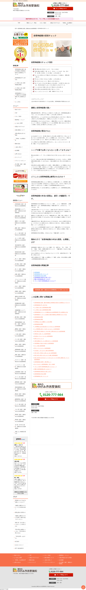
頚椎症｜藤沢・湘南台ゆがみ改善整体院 (20, 292)
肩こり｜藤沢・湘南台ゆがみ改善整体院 (20, 259)
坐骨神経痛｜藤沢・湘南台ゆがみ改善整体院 (27, 28)
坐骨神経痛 (37, 272)
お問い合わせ (18, 153)
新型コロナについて (39, 338)
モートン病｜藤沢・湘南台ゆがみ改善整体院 (20, 377)
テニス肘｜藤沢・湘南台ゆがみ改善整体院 (20, 340)
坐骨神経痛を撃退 (38, 317)
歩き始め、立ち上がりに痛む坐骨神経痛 (44, 350)
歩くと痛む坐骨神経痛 (39, 345)
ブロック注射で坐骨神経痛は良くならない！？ (45, 366)
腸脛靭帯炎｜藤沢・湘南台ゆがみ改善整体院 (20, 400)
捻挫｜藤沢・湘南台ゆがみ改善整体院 (20, 355)
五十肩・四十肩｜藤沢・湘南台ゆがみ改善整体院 (20, 426)
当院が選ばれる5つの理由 (20, 134)
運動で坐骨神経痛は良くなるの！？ (42, 369)
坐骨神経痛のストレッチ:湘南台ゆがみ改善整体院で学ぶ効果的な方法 (51, 312)
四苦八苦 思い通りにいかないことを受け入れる (20, 524)
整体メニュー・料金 (31, 22)
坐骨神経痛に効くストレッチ (41, 274)
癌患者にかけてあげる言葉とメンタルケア (20, 501)
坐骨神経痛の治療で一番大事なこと (42, 361)
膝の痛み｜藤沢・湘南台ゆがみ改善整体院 (20, 317)
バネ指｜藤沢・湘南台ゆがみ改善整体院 (20, 335)
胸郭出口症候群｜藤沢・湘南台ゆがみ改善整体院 (20, 298)
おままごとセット (19, 544)
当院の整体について (20, 130)
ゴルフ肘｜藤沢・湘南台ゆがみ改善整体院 (20, 410)
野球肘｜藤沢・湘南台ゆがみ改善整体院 (20, 415)
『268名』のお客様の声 (67, 23)
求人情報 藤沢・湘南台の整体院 (20, 165)
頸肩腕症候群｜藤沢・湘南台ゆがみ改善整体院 (20, 305)
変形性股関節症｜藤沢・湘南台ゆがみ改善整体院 (20, 389)
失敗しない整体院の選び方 (20, 432)
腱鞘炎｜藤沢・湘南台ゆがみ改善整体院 (20, 329)
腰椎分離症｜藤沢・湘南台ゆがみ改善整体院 (20, 216)
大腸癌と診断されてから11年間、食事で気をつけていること (20, 517)
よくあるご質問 (19, 123)
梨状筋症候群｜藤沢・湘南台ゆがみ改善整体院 (20, 253)
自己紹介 (17, 541)
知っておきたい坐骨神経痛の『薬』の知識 (44, 364)
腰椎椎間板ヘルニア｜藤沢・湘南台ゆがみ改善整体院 (20, 211)
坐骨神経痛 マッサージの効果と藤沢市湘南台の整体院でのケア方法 (50, 314)
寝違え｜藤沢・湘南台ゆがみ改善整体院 (20, 345)
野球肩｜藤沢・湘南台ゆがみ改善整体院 (20, 420)
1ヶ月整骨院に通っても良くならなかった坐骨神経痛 (47, 329)
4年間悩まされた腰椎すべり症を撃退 (43, 321)
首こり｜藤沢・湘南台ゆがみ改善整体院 (20, 270)
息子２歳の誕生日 (19, 548)
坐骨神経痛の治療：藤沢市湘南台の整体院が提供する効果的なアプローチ (52, 302)
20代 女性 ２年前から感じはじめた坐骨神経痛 (45, 353)
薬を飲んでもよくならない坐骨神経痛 (43, 336)
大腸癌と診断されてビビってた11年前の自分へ (20, 507)
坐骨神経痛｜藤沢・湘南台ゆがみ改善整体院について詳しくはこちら (51, 289)
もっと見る (17, 101)
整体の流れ (17, 143)
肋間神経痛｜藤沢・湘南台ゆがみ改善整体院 (20, 350)
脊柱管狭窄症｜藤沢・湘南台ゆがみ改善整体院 (20, 247)
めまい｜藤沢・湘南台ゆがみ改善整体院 (20, 287)
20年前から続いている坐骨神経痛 (42, 333)
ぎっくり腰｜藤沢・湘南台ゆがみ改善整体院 (20, 234)
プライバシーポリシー (20, 160)
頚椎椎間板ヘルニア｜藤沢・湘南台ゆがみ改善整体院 (20, 312)
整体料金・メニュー (20, 119)
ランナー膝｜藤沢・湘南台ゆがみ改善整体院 (20, 405)
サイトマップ (18, 157)
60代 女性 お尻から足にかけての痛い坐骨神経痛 (46, 355)
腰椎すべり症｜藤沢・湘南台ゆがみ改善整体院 (20, 223)
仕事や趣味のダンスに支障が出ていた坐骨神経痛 (46, 341)
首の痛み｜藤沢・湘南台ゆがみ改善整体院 (20, 264)
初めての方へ (18, 109)
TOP (19, 22)
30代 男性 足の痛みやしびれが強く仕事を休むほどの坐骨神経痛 (49, 331)
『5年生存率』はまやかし (20, 537)
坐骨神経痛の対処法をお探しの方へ (42, 371)
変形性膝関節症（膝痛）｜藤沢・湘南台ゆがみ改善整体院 (20, 324)
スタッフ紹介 (43, 22)
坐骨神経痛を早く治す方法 (40, 305)
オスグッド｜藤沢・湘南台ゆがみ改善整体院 (20, 360)
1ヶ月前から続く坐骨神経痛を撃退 (42, 307)
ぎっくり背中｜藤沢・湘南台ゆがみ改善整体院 (20, 240)
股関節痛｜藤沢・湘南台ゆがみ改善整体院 (20, 382)
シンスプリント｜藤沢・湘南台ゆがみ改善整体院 (20, 366)
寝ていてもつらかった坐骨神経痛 (42, 348)
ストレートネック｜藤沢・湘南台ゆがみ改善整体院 (20, 281)
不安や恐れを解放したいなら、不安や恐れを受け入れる (20, 531)
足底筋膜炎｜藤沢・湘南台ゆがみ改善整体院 (20, 372)
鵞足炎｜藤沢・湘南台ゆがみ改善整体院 (20, 394)
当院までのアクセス (55, 22)
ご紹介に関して (19, 147)
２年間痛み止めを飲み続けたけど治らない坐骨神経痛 (47, 326)
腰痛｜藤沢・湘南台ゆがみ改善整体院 (20, 228)
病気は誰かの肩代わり (20, 512)
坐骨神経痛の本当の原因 (40, 275)
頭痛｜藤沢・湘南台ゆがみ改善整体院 (20, 275)
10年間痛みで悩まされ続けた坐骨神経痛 (44, 343)
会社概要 (17, 150)
